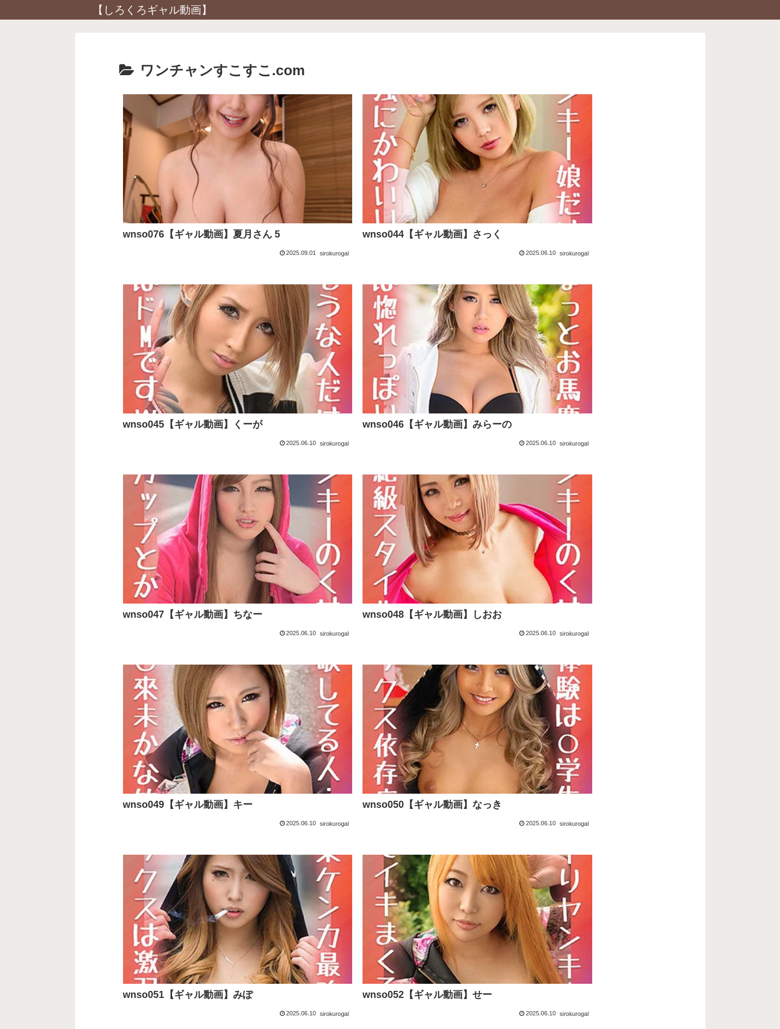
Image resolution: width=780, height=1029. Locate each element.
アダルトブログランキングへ (390, 863)
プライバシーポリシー (390, 995)
